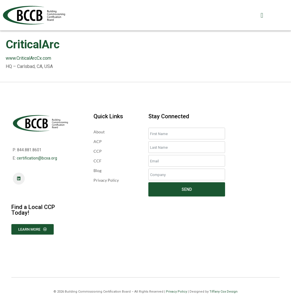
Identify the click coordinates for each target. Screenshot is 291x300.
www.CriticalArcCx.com (28, 58)
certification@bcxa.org (37, 158)
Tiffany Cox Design (223, 291)
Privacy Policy (176, 291)
